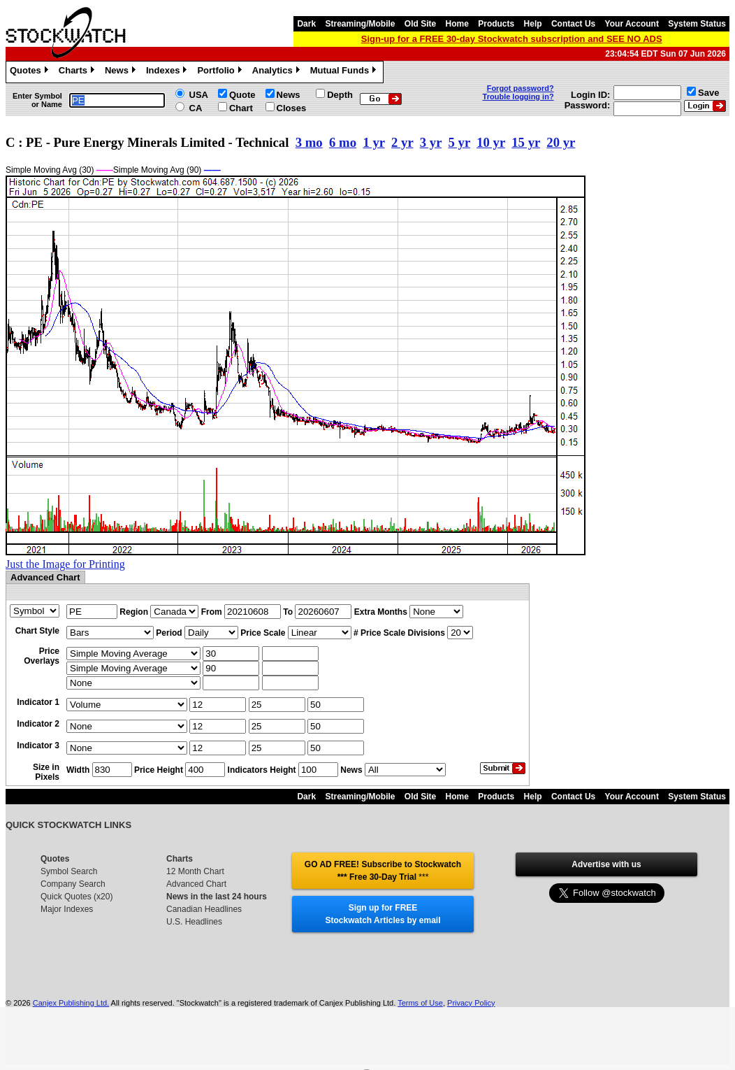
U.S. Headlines (194, 922)
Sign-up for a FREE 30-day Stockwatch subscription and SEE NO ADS (511, 39)
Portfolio (221, 72)
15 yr (525, 142)
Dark (306, 24)
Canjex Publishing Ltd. (71, 1003)
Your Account (632, 24)
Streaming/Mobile (360, 24)
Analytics (277, 72)
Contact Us (573, 24)
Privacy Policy (471, 1003)
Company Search (73, 884)
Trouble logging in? (518, 96)
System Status (697, 24)
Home (457, 24)
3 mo (309, 142)
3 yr (431, 142)
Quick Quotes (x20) (76, 896)
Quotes (31, 72)
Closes (292, 108)
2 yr (402, 142)
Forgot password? (520, 88)
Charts (78, 72)
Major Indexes (67, 909)
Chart (241, 108)
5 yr (459, 142)
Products (496, 24)
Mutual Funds (345, 72)
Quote (242, 95)
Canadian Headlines (204, 909)
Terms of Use (420, 1003)
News (122, 72)
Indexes (168, 72)
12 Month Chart (195, 871)
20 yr (560, 142)
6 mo (342, 142)
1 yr (373, 142)
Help (533, 24)
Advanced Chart (196, 884)
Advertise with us (606, 864)
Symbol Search (69, 871)
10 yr (490, 142)
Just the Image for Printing (65, 564)
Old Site (420, 24)
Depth (340, 95)
